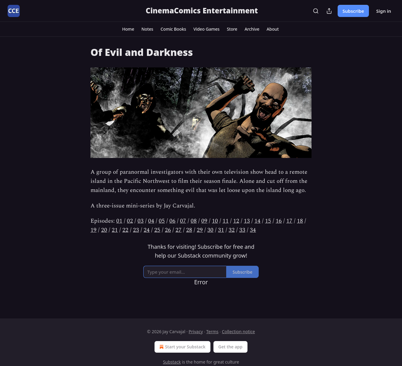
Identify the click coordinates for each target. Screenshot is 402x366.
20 (104, 230)
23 (136, 230)
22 (125, 230)
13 (247, 221)
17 (289, 221)
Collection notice (238, 331)
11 (226, 221)
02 (130, 221)
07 (183, 221)
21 (115, 230)
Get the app (230, 347)
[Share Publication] (329, 11)
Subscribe (353, 11)
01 (119, 221)
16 (279, 221)
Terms (212, 331)
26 (168, 230)
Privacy (196, 331)
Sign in (383, 11)
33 (242, 230)
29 (200, 230)
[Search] (316, 11)
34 (253, 230)
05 (162, 221)
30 (210, 230)
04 (151, 221)
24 (147, 230)
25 (157, 230)
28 (189, 230)
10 (215, 221)
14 (257, 221)
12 (236, 221)
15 (268, 221)
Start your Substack (181, 347)
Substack (172, 362)
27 (178, 230)
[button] (128, 29)
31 (221, 230)
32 (232, 230)
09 (204, 221)
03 (141, 221)
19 (93, 230)
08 (194, 221)
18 (300, 221)
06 (172, 221)
